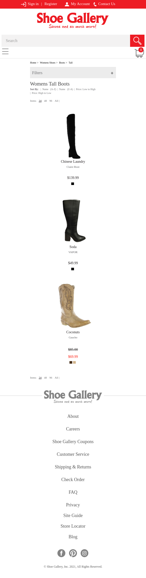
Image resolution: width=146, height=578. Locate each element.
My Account (77, 4)
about (73, 417)
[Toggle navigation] (5, 51)
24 (40, 100)
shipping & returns (73, 467)
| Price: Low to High (84, 89)
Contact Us (104, 4)
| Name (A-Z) (48, 89)
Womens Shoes (47, 62)
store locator (73, 526)
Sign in (30, 4)
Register (50, 4)
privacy (73, 505)
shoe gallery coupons (73, 442)
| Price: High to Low (40, 93)
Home (33, 62)
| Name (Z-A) (65, 89)
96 (50, 100)
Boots (62, 62)
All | (57, 100)
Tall (70, 62)
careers (73, 429)
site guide (73, 516)
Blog (72, 537)
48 (45, 100)
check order (73, 480)
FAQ (73, 492)
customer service (73, 454)
